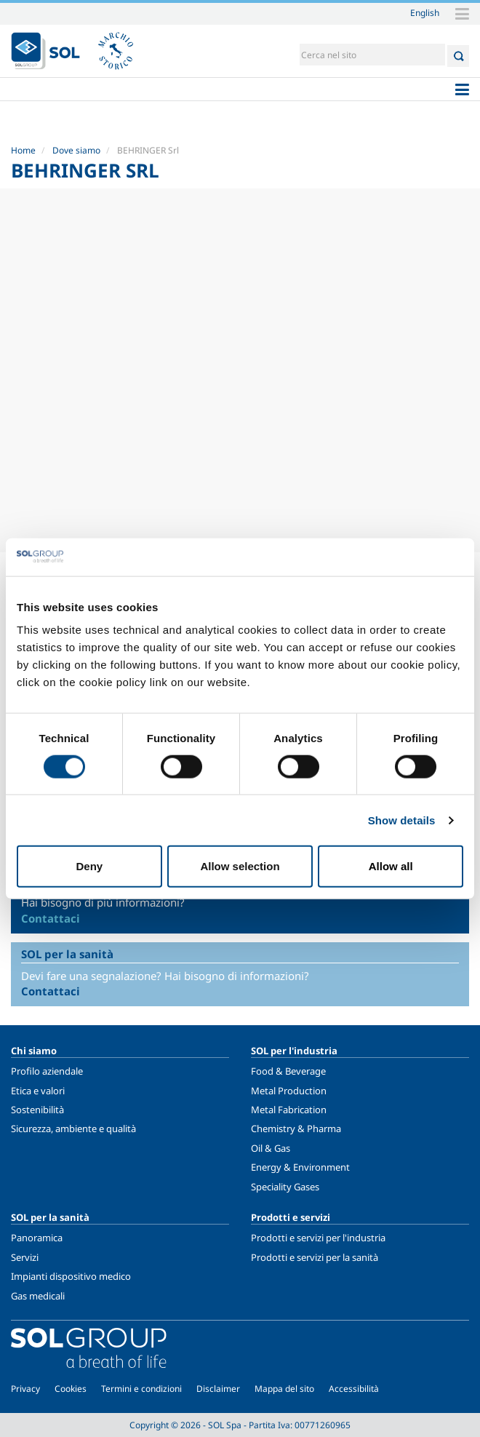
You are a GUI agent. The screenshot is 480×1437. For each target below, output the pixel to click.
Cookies (71, 1388)
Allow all (391, 866)
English (424, 12)
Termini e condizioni (141, 1388)
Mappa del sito (284, 1388)
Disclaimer (218, 1388)
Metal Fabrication (289, 1109)
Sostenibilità (37, 1109)
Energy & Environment (300, 1167)
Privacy (25, 1388)
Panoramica (37, 1237)
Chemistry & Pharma (296, 1128)
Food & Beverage (288, 1071)
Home (23, 150)
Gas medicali (38, 1295)
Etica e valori (38, 1090)
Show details (402, 819)
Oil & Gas (270, 1148)
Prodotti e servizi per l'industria (318, 1237)
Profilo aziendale (47, 1071)
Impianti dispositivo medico (71, 1276)
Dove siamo (76, 150)
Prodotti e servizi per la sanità (314, 1257)
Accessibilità (354, 1388)
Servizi (25, 1257)
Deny (89, 866)
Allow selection (239, 866)
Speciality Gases (285, 1186)
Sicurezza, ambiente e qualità (73, 1128)
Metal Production (289, 1090)
